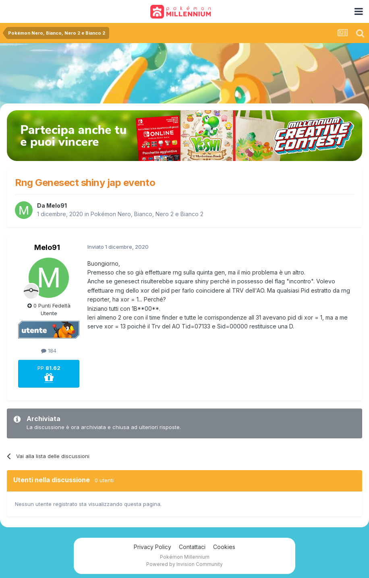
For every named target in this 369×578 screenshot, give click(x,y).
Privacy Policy (152, 546)
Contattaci (192, 546)
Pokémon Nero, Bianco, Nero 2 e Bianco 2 (147, 214)
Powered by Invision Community (184, 564)
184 (48, 350)
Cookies (224, 546)
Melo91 (56, 205)
